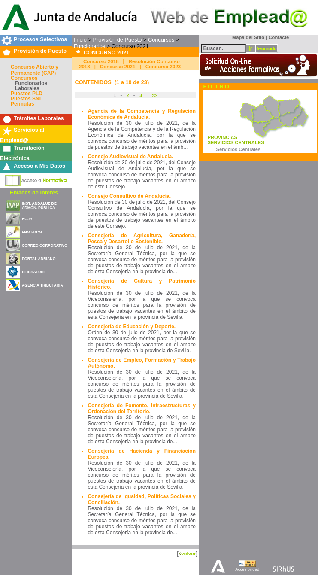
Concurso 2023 (163, 66)
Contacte (278, 37)
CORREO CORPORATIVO (44, 245)
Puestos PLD (26, 94)
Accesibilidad (247, 569)
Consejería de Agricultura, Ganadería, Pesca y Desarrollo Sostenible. (142, 239)
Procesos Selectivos (40, 39)
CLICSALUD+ (34, 272)
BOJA (27, 219)
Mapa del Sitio (246, 37)
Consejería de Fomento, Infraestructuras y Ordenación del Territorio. (142, 408)
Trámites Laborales (39, 118)
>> (154, 95)
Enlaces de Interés (34, 192)
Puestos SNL (26, 99)
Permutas (22, 104)
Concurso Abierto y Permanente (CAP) (34, 70)
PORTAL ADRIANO (39, 259)
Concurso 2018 (101, 61)
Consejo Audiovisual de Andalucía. (130, 157)
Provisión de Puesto (40, 51)
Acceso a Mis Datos (39, 166)
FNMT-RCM (32, 232)
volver (188, 553)
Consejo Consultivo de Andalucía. (129, 196)
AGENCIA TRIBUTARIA (42, 285)
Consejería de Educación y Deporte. (132, 327)
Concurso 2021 (118, 66)
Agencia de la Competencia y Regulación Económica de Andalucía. (142, 114)
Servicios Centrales (238, 149)
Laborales (27, 88)
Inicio (80, 39)
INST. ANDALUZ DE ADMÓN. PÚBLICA (39, 205)
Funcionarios (31, 83)
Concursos (24, 78)
